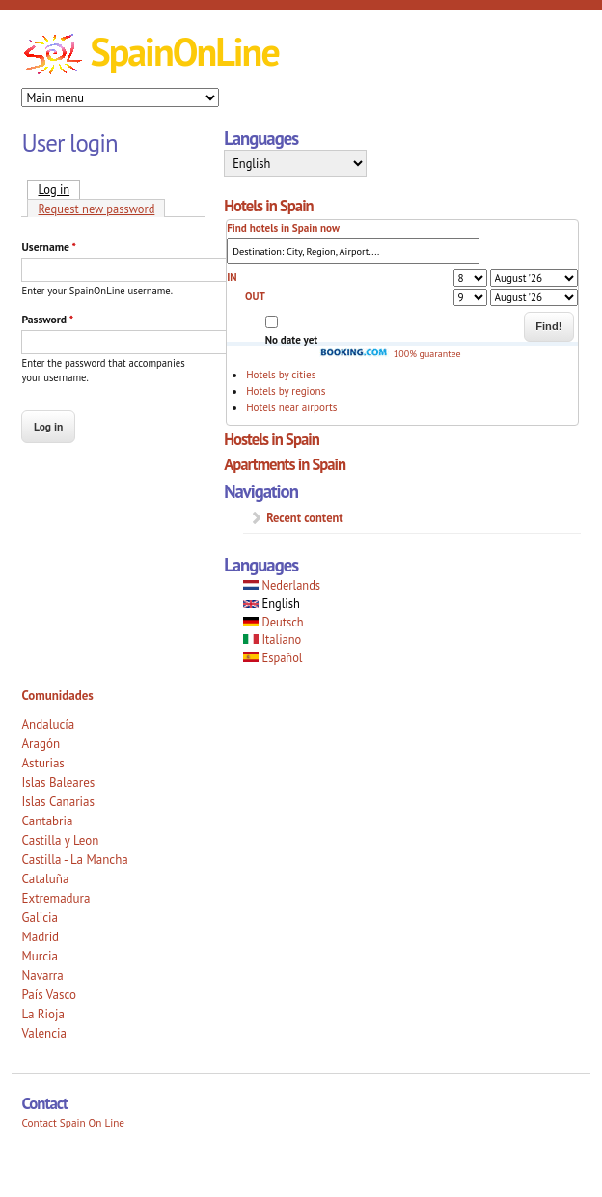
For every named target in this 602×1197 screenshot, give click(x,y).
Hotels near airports (291, 407)
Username (48, 246)
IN (231, 277)
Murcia (39, 956)
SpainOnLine (184, 51)
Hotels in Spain (269, 205)
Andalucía (47, 724)
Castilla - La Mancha (74, 859)
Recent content (304, 517)
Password (47, 319)
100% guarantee (389, 354)
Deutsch (273, 621)
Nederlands (281, 585)
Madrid (40, 937)
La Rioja (43, 1014)
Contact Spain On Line (72, 1122)
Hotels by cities (280, 374)
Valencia (44, 1033)
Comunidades (57, 695)
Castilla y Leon (59, 840)
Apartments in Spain (284, 464)
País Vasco (48, 995)
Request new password (96, 208)
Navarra (42, 975)
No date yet (291, 340)
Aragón (40, 744)
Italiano (272, 639)
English (271, 603)
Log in (59, 189)
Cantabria (46, 821)
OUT (255, 296)
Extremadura (55, 898)
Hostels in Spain (271, 439)
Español (272, 657)
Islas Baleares (58, 782)
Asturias (42, 763)
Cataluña (44, 879)
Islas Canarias (57, 801)
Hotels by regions (285, 391)
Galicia (39, 917)
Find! (548, 326)
